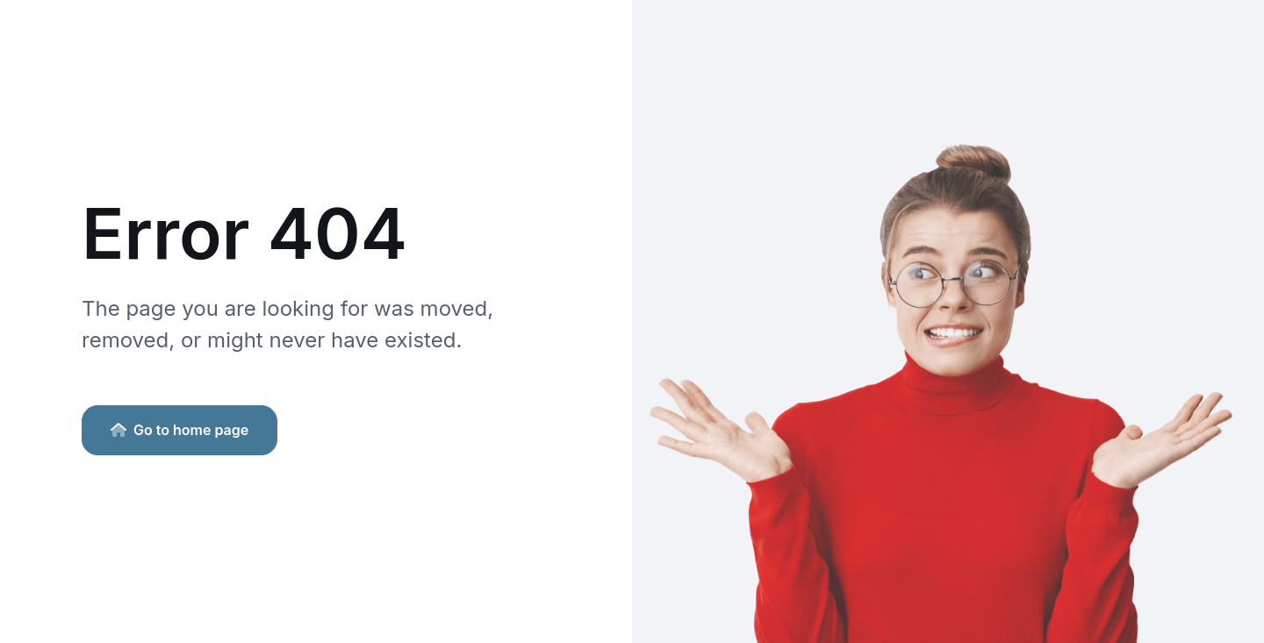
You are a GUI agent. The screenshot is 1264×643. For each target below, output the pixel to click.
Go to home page (179, 430)
